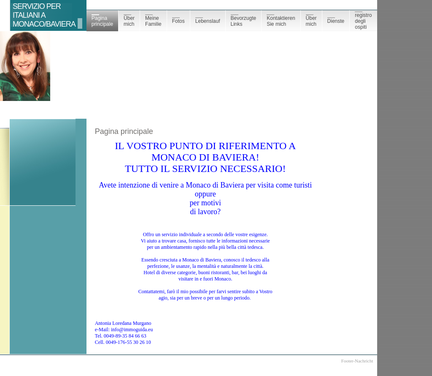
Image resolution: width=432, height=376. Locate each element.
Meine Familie (153, 20)
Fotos (178, 20)
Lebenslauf (207, 20)
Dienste (336, 20)
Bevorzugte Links (243, 20)
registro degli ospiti (363, 20)
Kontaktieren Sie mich (281, 20)
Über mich (129, 20)
